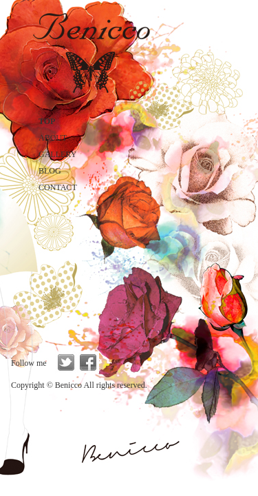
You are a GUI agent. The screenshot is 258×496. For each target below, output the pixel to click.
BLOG (50, 171)
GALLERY (57, 154)
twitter (66, 362)
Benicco (91, 50)
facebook (88, 362)
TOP (47, 121)
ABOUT (53, 138)
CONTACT (58, 187)
